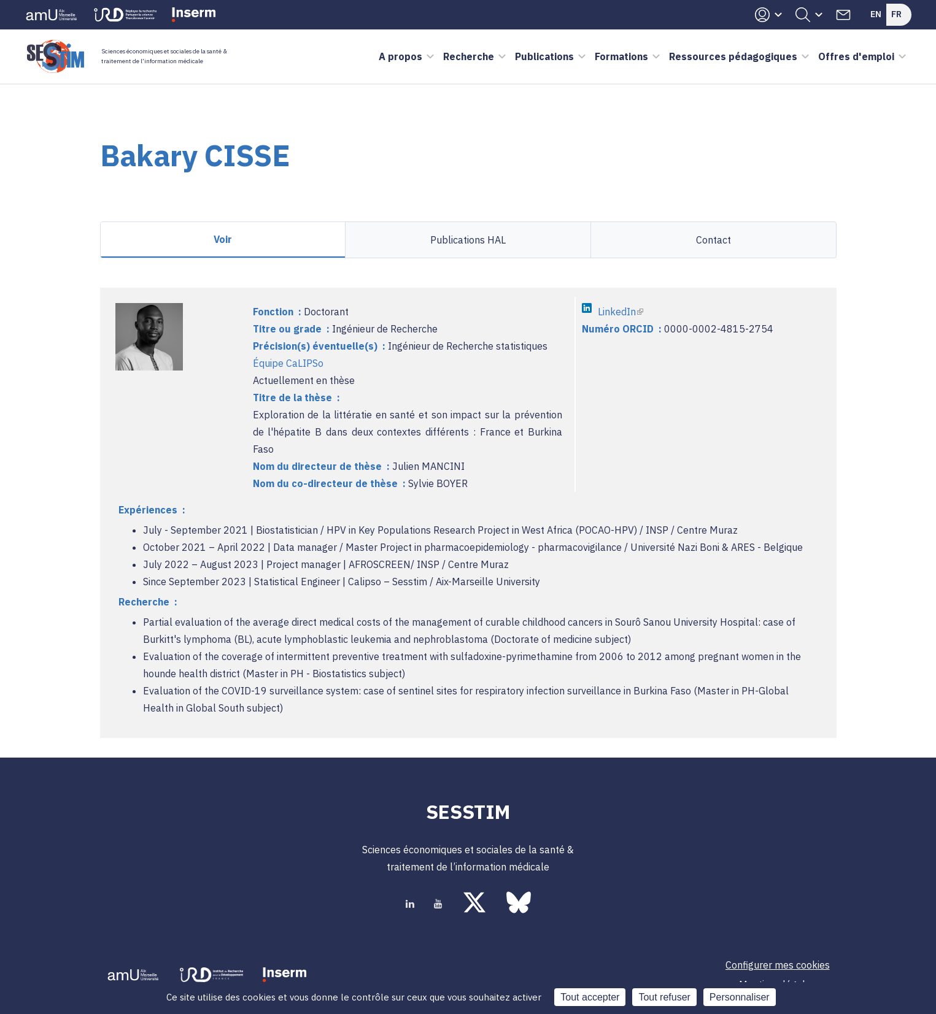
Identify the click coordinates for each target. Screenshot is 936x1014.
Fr (896, 14)
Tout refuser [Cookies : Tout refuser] (664, 997)
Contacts (843, 14)
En (875, 14)
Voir (223, 239)
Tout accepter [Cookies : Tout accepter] (589, 997)
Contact (713, 240)
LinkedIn (620, 311)
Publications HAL (468, 240)
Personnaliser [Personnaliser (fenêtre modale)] (740, 997)
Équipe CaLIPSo (288, 363)
